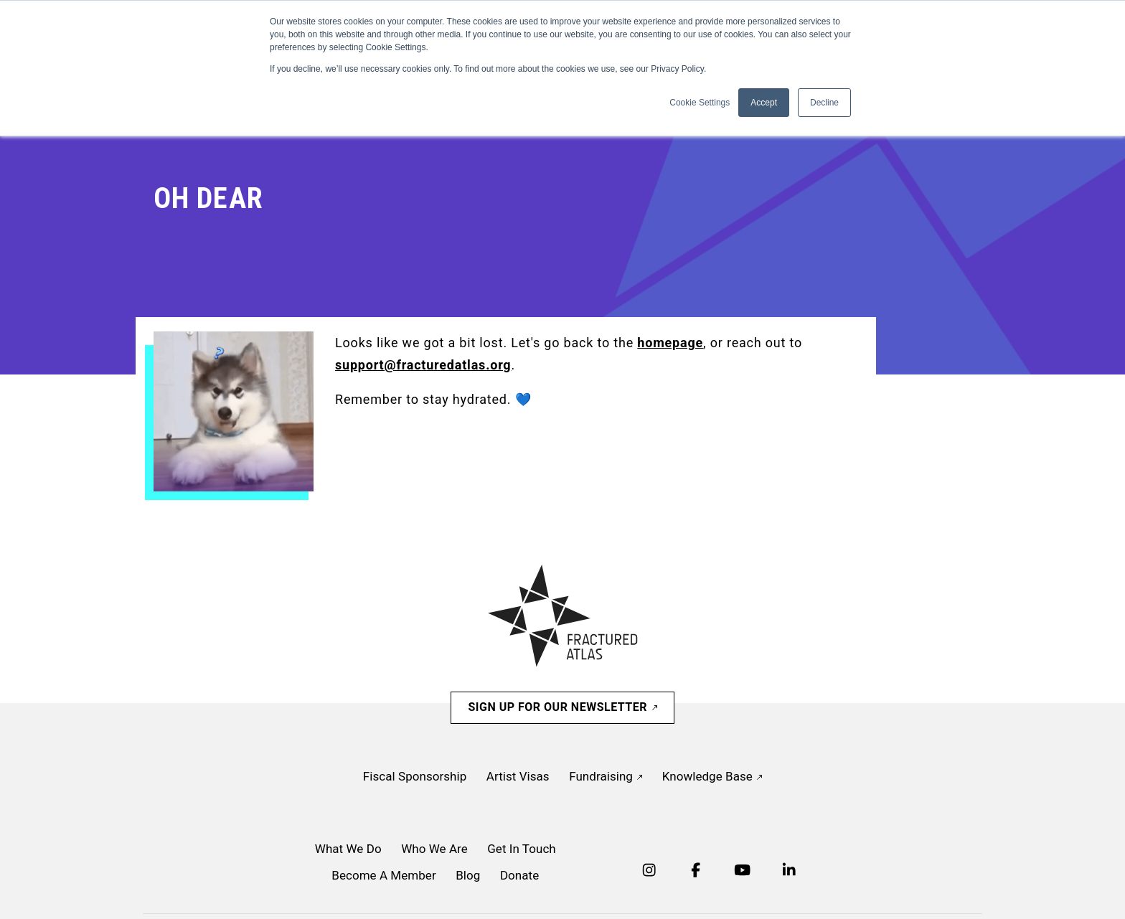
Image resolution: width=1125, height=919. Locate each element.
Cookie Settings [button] (699, 103)
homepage (670, 342)
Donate (519, 875)
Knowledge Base (712, 776)
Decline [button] (824, 103)
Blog (468, 875)
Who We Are (434, 849)
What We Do (348, 849)
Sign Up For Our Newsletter (562, 707)
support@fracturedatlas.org (423, 364)
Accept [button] (763, 103)
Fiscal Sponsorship (414, 776)
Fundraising (605, 776)
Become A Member (383, 875)
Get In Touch (521, 849)
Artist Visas (518, 776)
